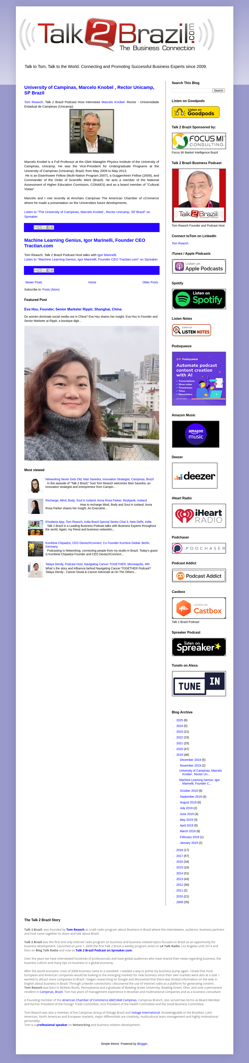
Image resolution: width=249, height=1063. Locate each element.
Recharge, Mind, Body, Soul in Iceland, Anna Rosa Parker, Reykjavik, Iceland (96, 500)
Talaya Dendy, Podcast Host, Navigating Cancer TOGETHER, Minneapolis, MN (98, 564)
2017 (180, 856)
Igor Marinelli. (107, 255)
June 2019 (187, 814)
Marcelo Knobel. (113, 102)
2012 (180, 884)
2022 (180, 737)
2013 (180, 879)
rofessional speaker (52, 1025)
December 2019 (191, 759)
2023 (180, 731)
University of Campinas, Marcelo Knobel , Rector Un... (200, 772)
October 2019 (189, 790)
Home (92, 282)
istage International (146, 1012)
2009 (180, 902)
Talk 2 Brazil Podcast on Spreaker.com (104, 950)
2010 (180, 896)
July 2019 (186, 808)
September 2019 (191, 796)
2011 (180, 890)
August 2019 (189, 802)
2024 (180, 726)
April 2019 (187, 825)
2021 (180, 743)
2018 (180, 850)
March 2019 (188, 831)
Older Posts (150, 282)
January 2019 (189, 842)
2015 (180, 867)
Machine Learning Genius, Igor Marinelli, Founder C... (199, 781)
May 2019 (187, 819)
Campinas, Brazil (51, 992)
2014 (180, 873)
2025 (180, 720)
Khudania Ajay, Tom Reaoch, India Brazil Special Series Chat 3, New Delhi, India (99, 521)
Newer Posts (33, 282)
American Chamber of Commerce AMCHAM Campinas (99, 1000)
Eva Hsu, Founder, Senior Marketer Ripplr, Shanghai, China (73, 309)
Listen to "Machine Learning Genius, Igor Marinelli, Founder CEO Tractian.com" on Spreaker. (91, 259)
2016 (180, 861)
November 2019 (191, 765)
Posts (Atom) (51, 289)
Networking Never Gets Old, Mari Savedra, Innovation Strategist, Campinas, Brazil (100, 479)
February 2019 (190, 837)
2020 (180, 749)
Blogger (142, 1043)
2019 (180, 754)
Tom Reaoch (33, 102)
